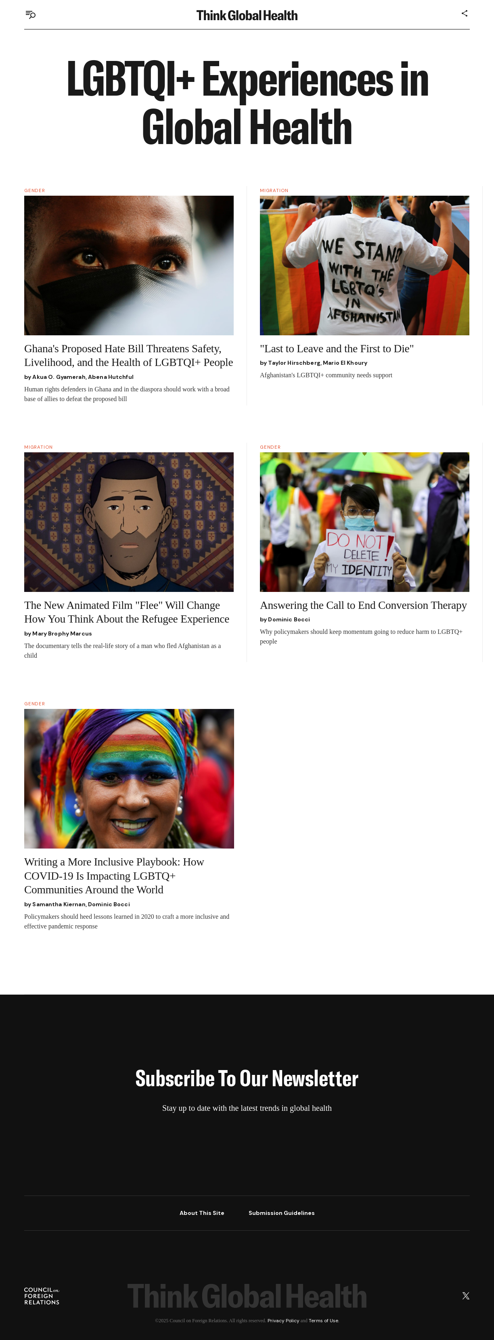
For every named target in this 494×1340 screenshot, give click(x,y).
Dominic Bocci (289, 619)
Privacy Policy (283, 1320)
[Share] (465, 13)
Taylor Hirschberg (294, 362)
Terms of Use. (324, 1320)
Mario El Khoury (345, 362)
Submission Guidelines (282, 1213)
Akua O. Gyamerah (58, 376)
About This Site (202, 1213)
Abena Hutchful (111, 376)
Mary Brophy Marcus (62, 633)
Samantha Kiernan (58, 904)
